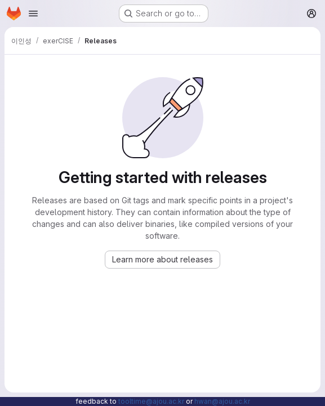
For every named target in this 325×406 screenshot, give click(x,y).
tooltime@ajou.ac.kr (151, 401)
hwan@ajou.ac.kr (222, 401)
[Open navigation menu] (33, 14)
